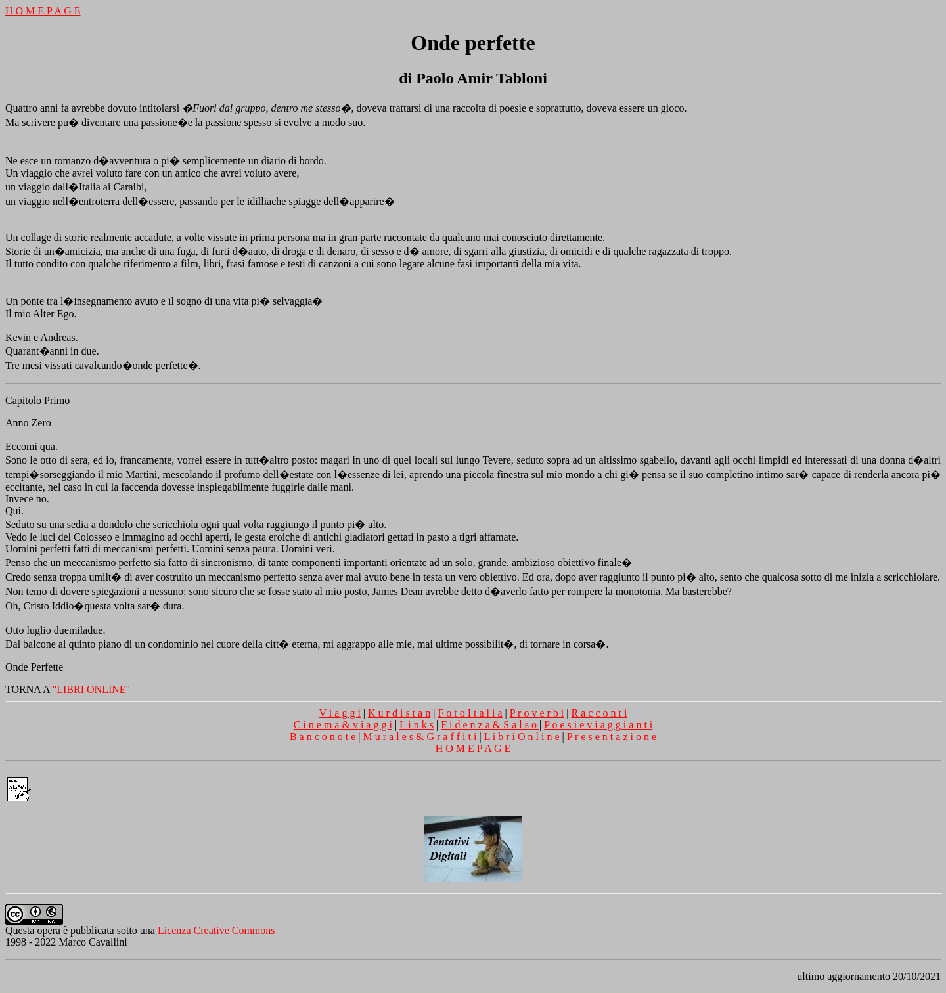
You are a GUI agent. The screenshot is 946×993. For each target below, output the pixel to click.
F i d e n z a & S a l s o (490, 724)
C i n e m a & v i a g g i (343, 724)
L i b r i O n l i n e (522, 736)
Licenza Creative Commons (216, 930)
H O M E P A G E (43, 10)
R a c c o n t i (599, 712)
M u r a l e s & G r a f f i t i (420, 736)
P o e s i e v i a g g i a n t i (598, 724)
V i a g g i (340, 712)
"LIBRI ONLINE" (91, 689)
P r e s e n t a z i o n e (611, 736)
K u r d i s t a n (399, 712)
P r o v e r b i (537, 712)
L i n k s (416, 724)
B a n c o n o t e (322, 736)
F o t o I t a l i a (470, 712)
